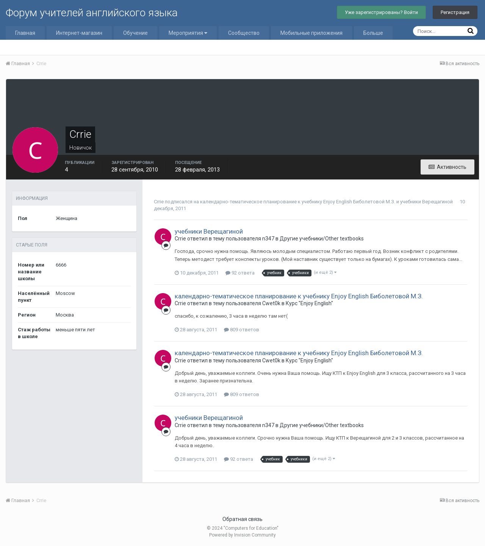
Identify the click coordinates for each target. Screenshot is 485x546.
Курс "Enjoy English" (309, 303)
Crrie (159, 201)
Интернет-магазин (79, 33)
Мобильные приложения (311, 33)
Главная (25, 33)
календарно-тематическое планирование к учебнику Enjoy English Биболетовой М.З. (297, 201)
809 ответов (241, 329)
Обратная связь (242, 519)
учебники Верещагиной (426, 201)
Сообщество (244, 33)
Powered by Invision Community (242, 535)
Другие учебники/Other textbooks (322, 239)
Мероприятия (188, 33)
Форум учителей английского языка (92, 12)
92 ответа (240, 273)
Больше (373, 33)
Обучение (135, 33)
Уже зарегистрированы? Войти (381, 12)
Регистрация (455, 12)
